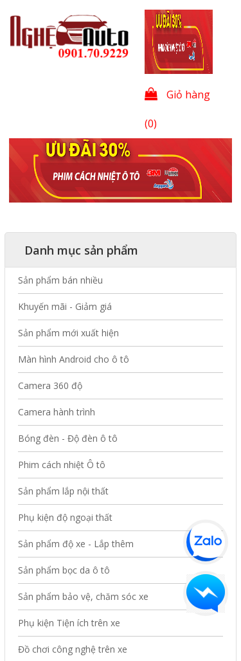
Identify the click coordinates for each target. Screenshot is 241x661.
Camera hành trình (56, 412)
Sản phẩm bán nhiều (60, 280)
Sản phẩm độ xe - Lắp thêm (76, 544)
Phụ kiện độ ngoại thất (65, 517)
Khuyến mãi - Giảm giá (65, 306)
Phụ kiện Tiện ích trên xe (69, 623)
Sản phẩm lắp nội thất (63, 491)
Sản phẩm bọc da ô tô (64, 570)
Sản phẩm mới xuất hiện (68, 333)
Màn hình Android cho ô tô (73, 359)
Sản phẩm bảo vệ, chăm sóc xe (83, 596)
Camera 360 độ (50, 385)
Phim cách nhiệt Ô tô (61, 464)
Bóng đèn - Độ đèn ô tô (68, 438)
